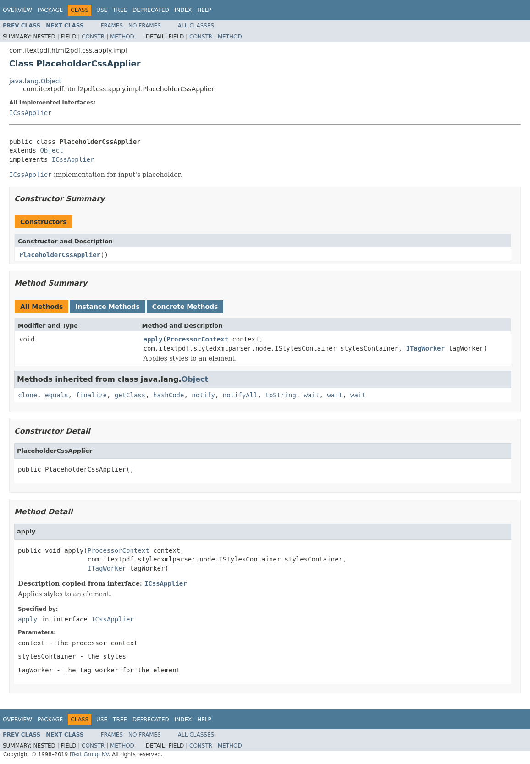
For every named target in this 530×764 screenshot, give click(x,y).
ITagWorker (425, 348)
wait (312, 395)
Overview (17, 10)
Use (101, 10)
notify (203, 395)
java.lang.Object (35, 81)
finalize (91, 395)
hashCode (168, 395)
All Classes (196, 25)
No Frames (144, 25)
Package (50, 10)
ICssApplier (30, 112)
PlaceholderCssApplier (59, 254)
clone (27, 395)
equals (56, 395)
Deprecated (150, 10)
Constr (93, 36)
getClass (130, 395)
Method (122, 36)
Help (204, 10)
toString (280, 395)
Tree (120, 10)
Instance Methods (107, 306)
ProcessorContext (197, 339)
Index (183, 10)
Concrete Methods (185, 306)
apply (153, 339)
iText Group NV (89, 754)
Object (51, 150)
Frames (112, 25)
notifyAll (240, 395)
